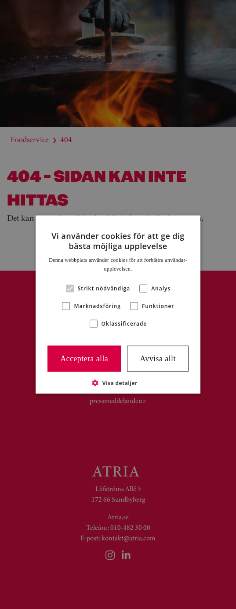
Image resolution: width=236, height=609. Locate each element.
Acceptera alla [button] (84, 358)
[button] (118, 382)
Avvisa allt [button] (158, 358)
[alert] (118, 304)
